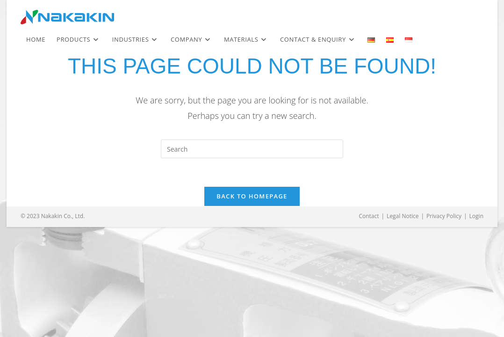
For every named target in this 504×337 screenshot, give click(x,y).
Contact (369, 216)
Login (476, 216)
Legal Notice (402, 216)
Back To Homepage (251, 196)
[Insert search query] (252, 148)
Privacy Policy (443, 216)
